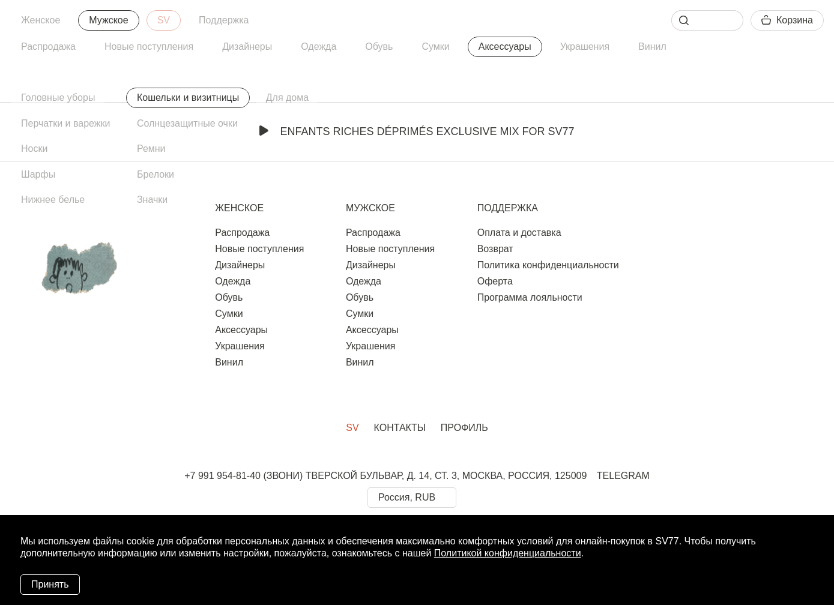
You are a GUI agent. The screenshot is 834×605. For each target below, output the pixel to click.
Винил (652, 46)
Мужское (108, 20)
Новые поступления (148, 46)
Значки (152, 199)
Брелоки (155, 174)
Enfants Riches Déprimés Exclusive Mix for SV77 (416, 131)
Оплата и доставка (519, 232)
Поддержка (224, 20)
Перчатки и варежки (65, 123)
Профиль (464, 428)
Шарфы (38, 174)
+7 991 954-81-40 (222, 476)
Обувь (379, 46)
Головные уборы (58, 97)
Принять (50, 584)
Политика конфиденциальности (548, 265)
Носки (34, 148)
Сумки (435, 46)
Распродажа (48, 46)
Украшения (584, 46)
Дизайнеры (247, 46)
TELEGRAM (623, 476)
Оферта (495, 281)
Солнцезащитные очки (187, 123)
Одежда (318, 46)
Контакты (400, 428)
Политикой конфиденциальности (507, 553)
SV (163, 20)
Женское (40, 20)
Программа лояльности (529, 297)
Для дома (287, 97)
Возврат (495, 249)
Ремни (151, 148)
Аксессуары (505, 46)
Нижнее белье (53, 199)
